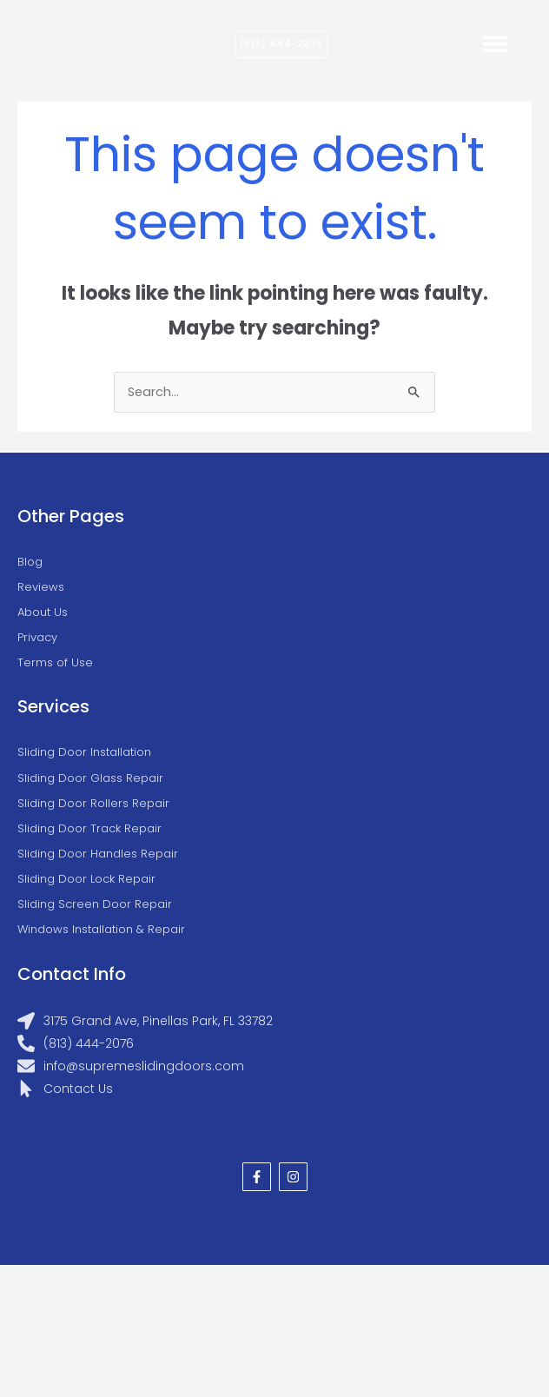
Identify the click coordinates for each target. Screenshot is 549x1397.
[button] (494, 43)
